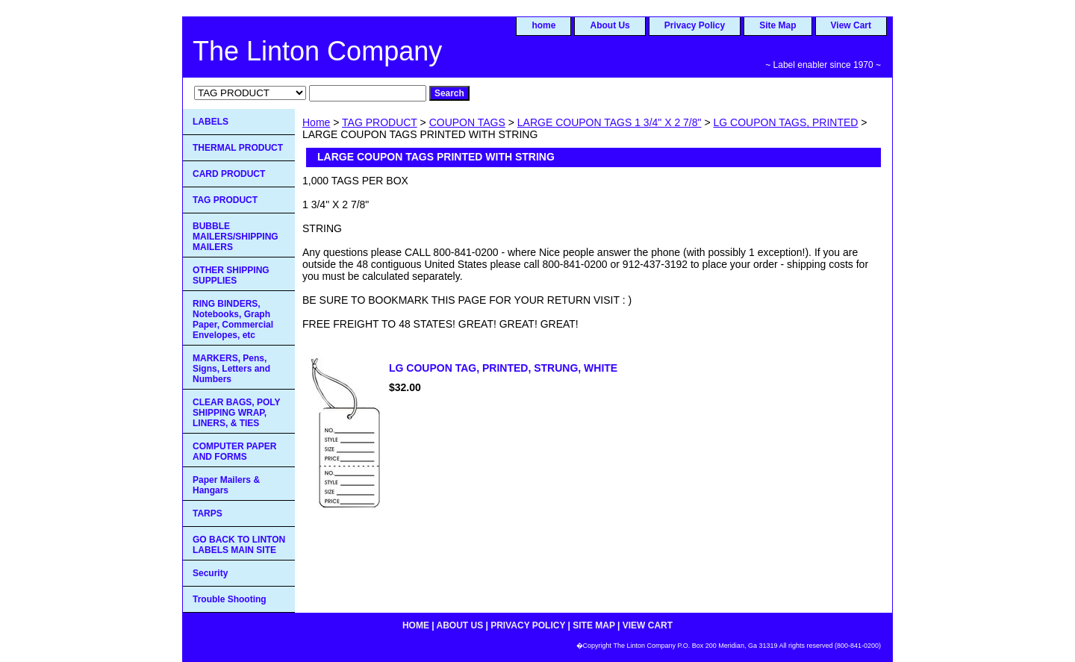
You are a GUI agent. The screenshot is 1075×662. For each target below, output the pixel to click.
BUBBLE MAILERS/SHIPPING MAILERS (235, 236)
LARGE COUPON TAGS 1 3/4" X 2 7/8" (609, 122)
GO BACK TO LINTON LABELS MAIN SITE (239, 544)
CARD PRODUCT (229, 174)
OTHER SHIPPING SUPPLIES (231, 275)
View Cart (851, 25)
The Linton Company (317, 51)
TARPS (207, 513)
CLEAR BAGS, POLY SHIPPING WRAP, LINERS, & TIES (237, 412)
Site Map (777, 25)
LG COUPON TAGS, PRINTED (786, 122)
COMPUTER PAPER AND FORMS (234, 451)
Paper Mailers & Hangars (226, 485)
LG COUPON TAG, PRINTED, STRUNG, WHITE (503, 368)
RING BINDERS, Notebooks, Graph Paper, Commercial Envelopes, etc (233, 319)
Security (210, 573)
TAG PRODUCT (379, 122)
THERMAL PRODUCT (238, 148)
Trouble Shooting (230, 599)
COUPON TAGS (467, 122)
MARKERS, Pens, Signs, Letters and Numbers (231, 368)
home (543, 25)
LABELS (210, 121)
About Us (609, 25)
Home (316, 122)
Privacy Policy (694, 25)
